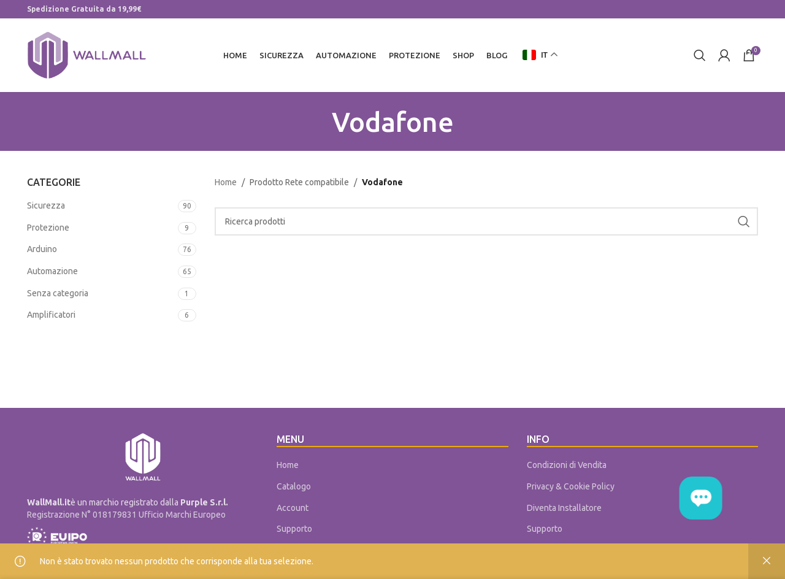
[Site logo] (87, 54)
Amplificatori (51, 315)
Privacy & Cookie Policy (571, 486)
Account (292, 508)
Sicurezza (46, 205)
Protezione (48, 227)
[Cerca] (699, 55)
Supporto (294, 529)
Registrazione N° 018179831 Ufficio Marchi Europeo (126, 515)
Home (226, 182)
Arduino (42, 249)
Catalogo (294, 486)
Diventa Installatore (564, 508)
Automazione (52, 271)
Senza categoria (57, 293)
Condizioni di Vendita (567, 465)
